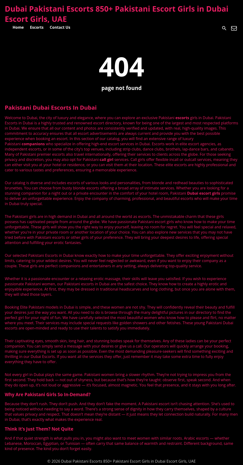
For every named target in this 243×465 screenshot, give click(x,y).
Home (18, 27)
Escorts (36, 27)
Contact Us (60, 27)
